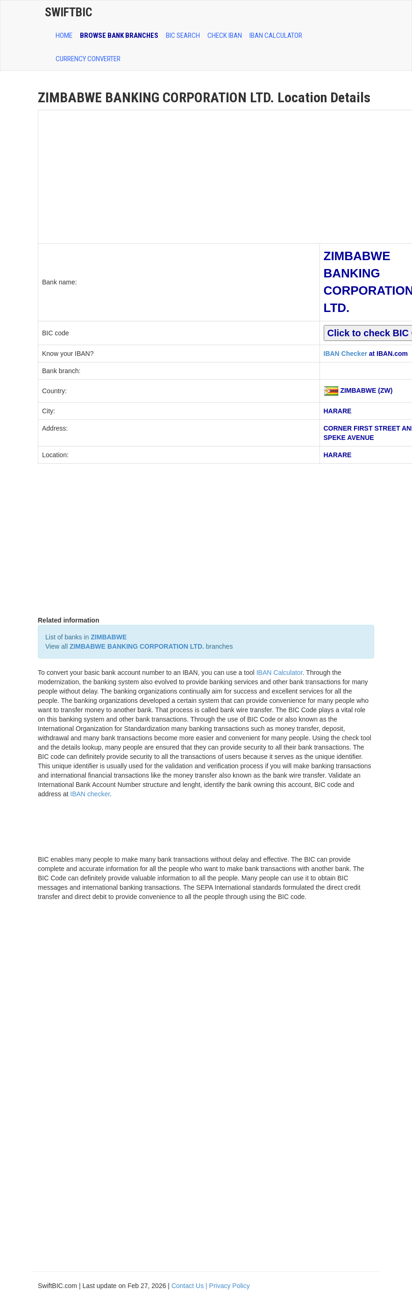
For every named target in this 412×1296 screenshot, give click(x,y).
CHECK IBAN (224, 35)
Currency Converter (88, 59)
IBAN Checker (345, 353)
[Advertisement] (179, 175)
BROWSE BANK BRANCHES (119, 35)
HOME (64, 35)
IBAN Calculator (275, 35)
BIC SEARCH (183, 35)
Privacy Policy (229, 1285)
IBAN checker (90, 794)
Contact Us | (190, 1285)
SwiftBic (68, 12)
